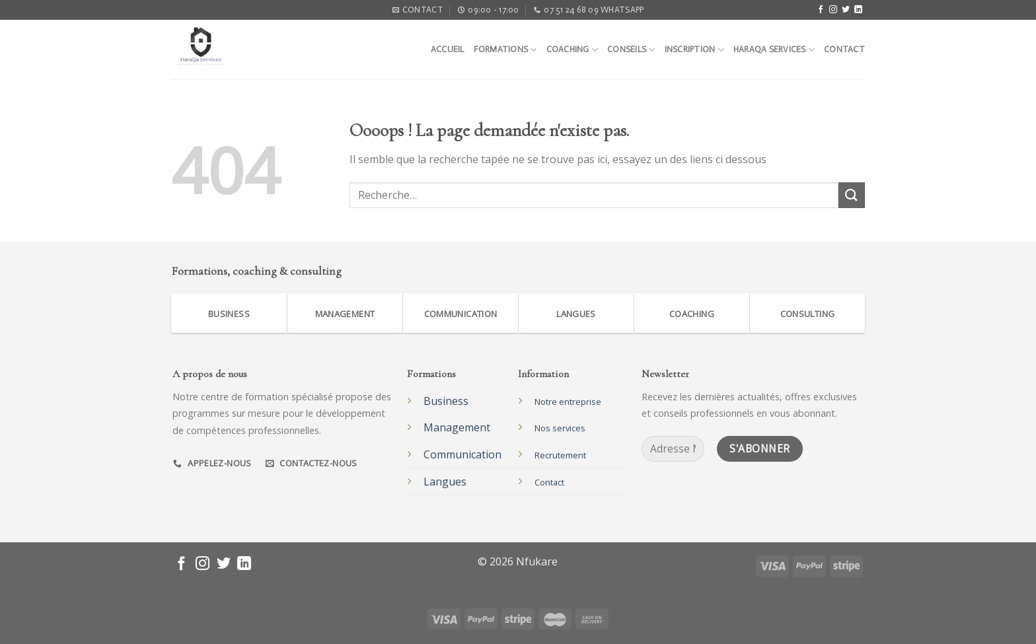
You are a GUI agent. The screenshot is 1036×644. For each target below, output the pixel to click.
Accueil (447, 49)
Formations (505, 50)
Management (457, 427)
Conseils (631, 50)
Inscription (694, 50)
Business (446, 401)
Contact (844, 49)
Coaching (572, 50)
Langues (445, 481)
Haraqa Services (774, 50)
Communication (462, 454)
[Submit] (851, 195)
